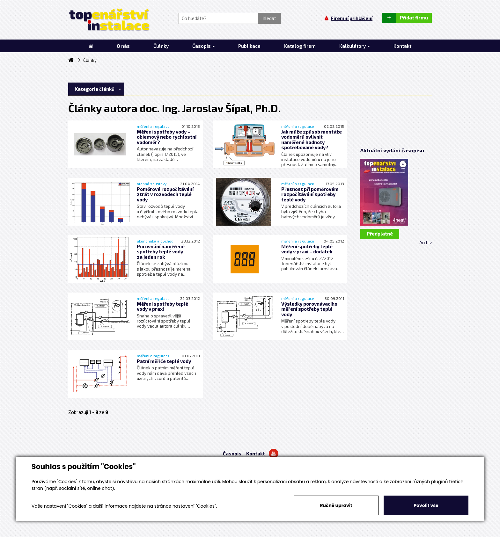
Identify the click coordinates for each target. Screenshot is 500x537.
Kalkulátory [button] (354, 46)
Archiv (425, 242)
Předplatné (380, 233)
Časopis (232, 453)
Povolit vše (426, 505)
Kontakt (255, 453)
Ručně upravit (336, 505)
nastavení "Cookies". (195, 506)
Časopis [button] (203, 46)
